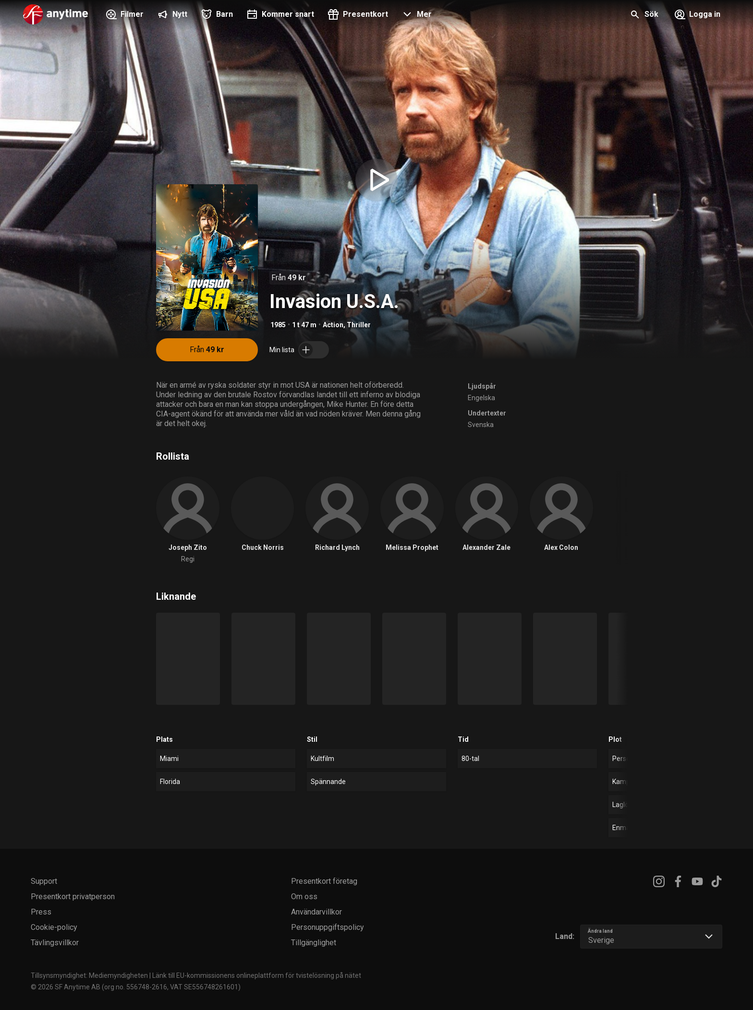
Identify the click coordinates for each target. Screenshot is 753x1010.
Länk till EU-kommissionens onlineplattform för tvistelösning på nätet (256, 975)
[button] (416, 15)
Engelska (481, 398)
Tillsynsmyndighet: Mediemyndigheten (89, 975)
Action (333, 325)
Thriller (359, 325)
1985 (278, 325)
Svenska (481, 424)
